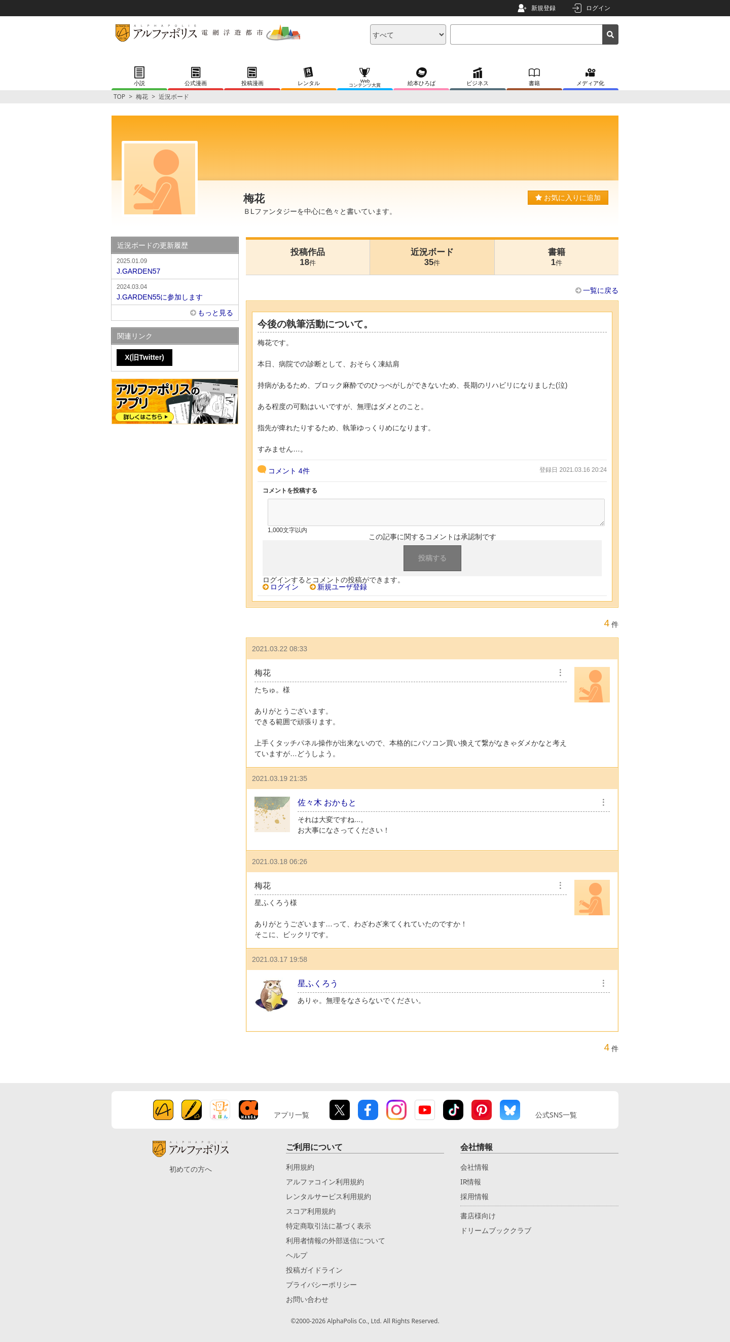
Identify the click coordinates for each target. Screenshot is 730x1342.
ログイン (598, 8)
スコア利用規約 (311, 1211)
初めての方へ (190, 1169)
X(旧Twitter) (144, 357)
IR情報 (470, 1181)
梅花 (142, 96)
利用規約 (300, 1167)
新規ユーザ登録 (342, 587)
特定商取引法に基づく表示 (328, 1226)
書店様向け (478, 1215)
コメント (289, 471)
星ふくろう (318, 983)
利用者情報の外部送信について (335, 1240)
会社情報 (474, 1167)
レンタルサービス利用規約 (328, 1196)
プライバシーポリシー (321, 1284)
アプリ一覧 (291, 1115)
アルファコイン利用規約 (325, 1181)
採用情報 (474, 1196)
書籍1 (556, 257)
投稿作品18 (307, 257)
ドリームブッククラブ (495, 1230)
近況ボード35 (432, 257)
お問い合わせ (307, 1299)
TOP (119, 96)
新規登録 (543, 8)
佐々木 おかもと (327, 802)
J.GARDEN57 (175, 265)
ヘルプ (296, 1255)
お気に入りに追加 (568, 198)
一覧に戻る (600, 290)
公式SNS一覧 (556, 1115)
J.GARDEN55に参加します (175, 291)
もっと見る (215, 313)
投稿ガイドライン (314, 1270)
